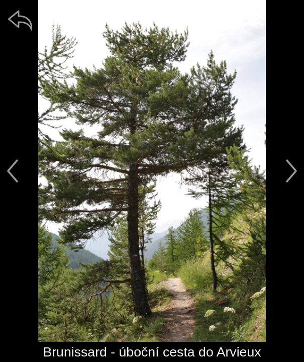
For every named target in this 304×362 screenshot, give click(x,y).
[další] (291, 171)
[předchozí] (12, 171)
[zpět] (20, 20)
